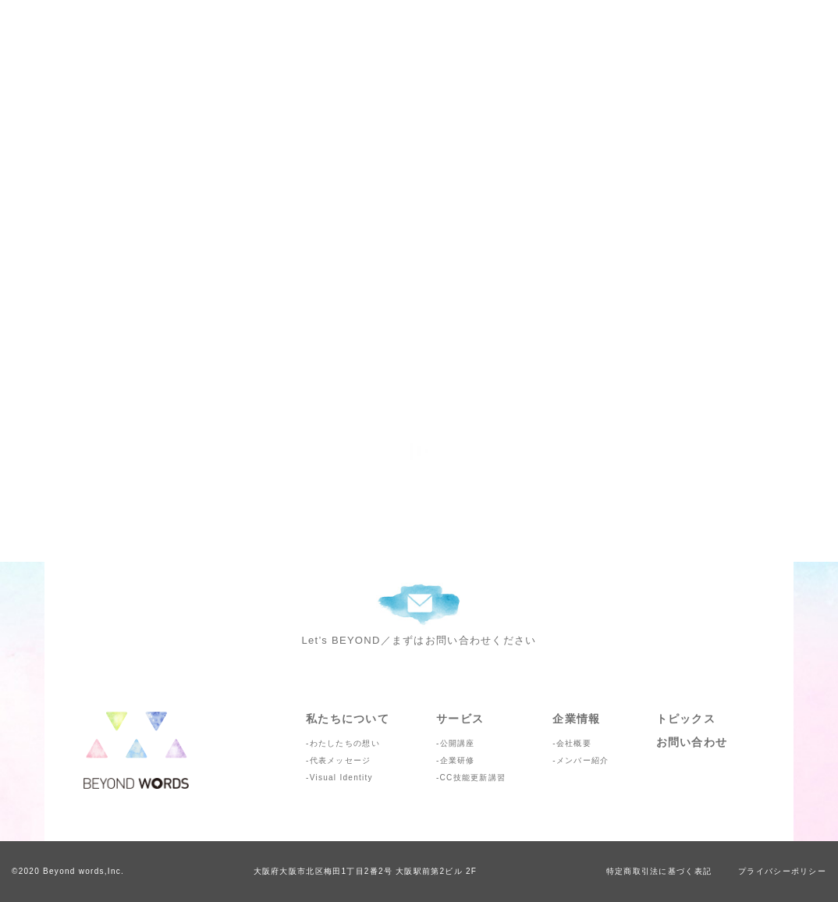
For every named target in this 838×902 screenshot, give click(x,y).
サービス (460, 718)
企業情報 (576, 718)
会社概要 (573, 743)
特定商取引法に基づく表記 (659, 871)
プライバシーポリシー (782, 871)
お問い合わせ (692, 742)
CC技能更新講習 (473, 777)
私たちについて (347, 718)
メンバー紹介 (582, 760)
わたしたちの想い (345, 743)
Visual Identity (341, 777)
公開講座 (457, 743)
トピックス (685, 718)
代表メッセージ (340, 760)
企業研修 (457, 760)
